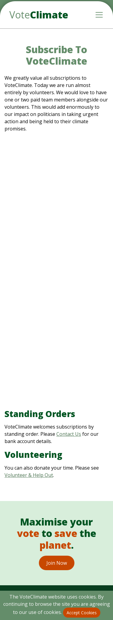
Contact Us (68, 434)
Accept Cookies (82, 612)
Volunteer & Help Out (29, 475)
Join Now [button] (56, 563)
